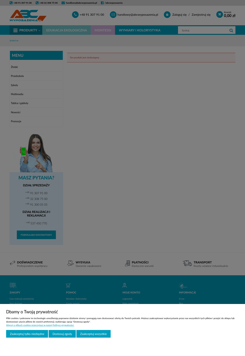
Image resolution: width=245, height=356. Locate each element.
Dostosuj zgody (62, 334)
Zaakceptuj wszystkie (93, 334)
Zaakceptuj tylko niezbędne (27, 334)
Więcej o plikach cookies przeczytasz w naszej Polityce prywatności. (40, 325)
